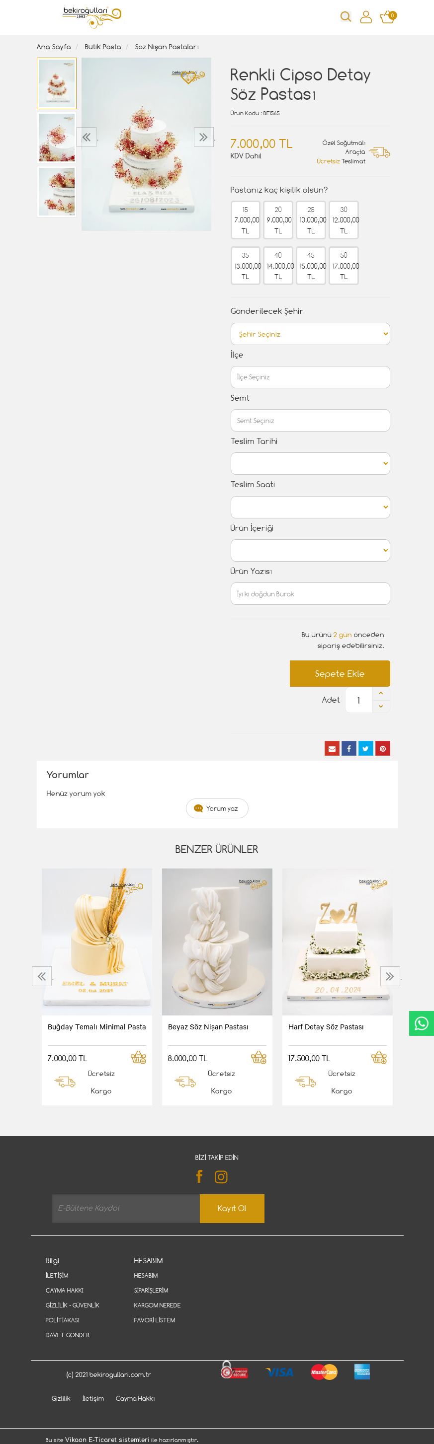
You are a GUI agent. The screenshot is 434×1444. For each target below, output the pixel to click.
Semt (240, 398)
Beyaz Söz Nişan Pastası (208, 1026)
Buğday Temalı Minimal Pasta (97, 1026)
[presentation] (88, 137)
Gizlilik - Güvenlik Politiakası (72, 1312)
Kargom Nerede (157, 1305)
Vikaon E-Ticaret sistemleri (107, 1440)
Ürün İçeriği (252, 528)
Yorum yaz (222, 808)
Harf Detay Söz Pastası (326, 1026)
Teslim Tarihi (254, 441)
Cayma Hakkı (65, 1290)
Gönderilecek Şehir (267, 311)
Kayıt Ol (232, 1208)
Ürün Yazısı (251, 571)
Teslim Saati (253, 484)
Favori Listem (154, 1320)
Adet (331, 700)
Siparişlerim (151, 1290)
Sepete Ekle (340, 673)
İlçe (237, 355)
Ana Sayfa (54, 46)
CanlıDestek (421, 1023)
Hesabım (146, 1275)
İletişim (57, 1275)
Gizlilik (61, 1398)
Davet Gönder (67, 1335)
